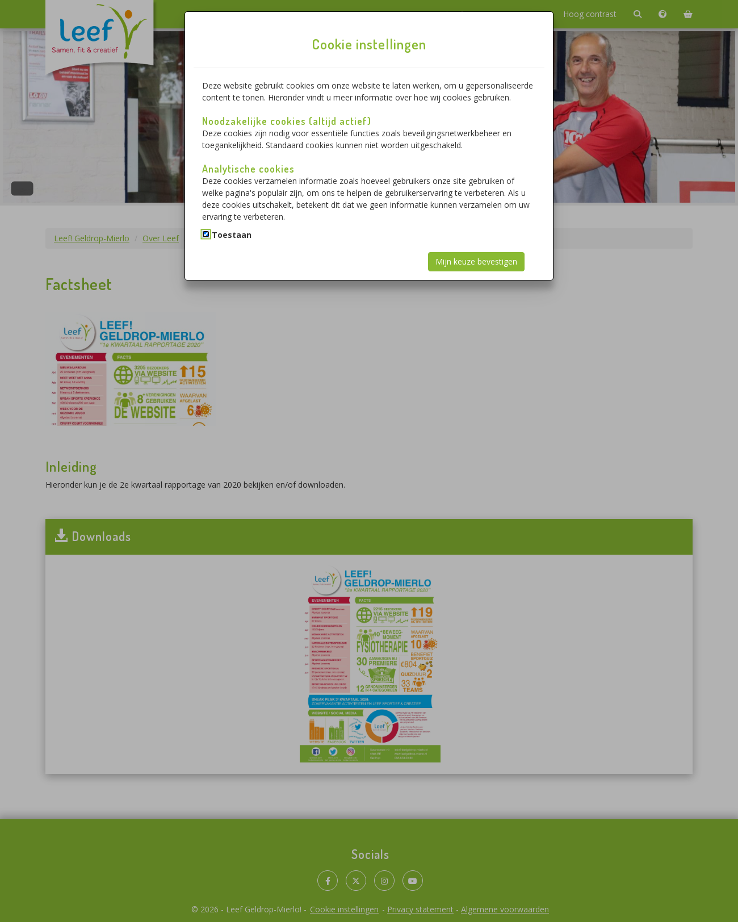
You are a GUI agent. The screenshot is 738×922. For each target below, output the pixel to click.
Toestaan (231, 234)
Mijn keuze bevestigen (476, 261)
